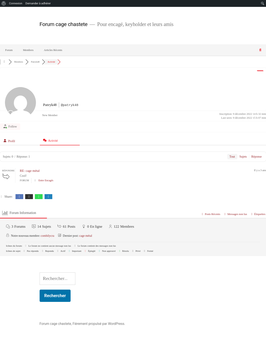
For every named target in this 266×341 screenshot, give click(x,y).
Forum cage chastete (64, 24)
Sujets (243, 156)
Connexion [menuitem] (15, 3)
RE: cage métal (30, 171)
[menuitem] (4, 3)
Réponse (256, 156)
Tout (232, 156)
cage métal (85, 236)
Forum (9, 50)
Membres (28, 50)
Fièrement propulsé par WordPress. (99, 324)
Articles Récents (53, 50)
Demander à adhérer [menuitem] (38, 3)
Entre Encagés (46, 180)
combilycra (47, 236)
